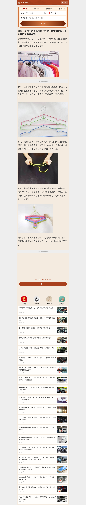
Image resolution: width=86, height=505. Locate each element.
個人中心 (64, 2)
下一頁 (43, 284)
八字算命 (24, 9)
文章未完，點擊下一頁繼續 (43, 279)
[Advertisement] (43, 265)
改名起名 (62, 9)
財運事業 (37, 9)
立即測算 (43, 23)
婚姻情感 (49, 9)
